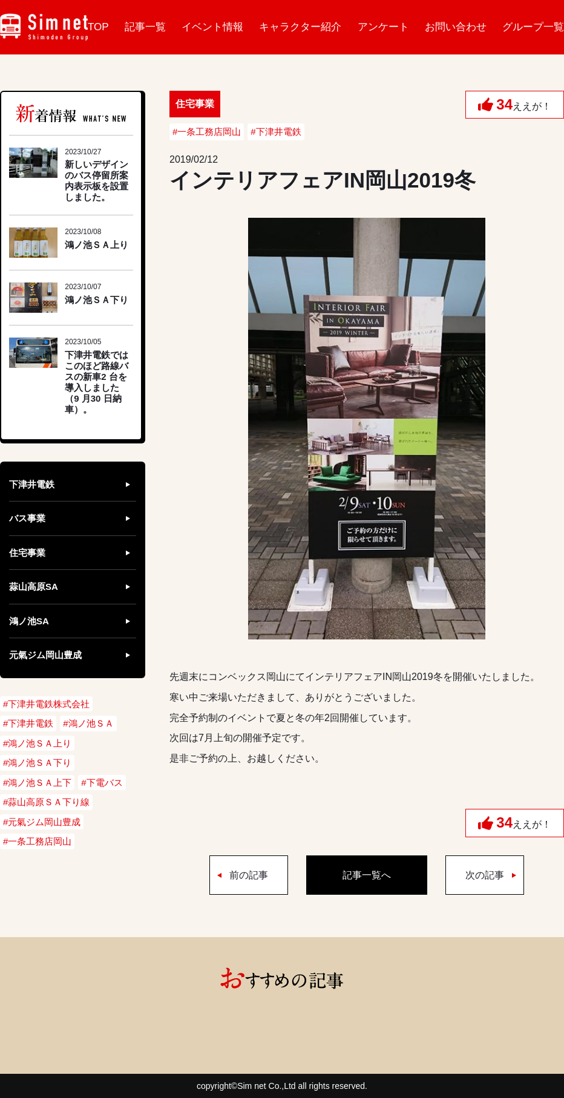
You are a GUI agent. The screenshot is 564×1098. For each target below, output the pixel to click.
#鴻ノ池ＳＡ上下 (37, 782)
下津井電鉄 (31, 484)
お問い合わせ (456, 27)
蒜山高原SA (33, 586)
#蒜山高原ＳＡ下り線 (46, 802)
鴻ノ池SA (29, 621)
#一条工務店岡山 (206, 131)
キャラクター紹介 (300, 27)
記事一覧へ (367, 875)
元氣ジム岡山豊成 (45, 655)
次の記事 (484, 875)
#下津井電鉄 (276, 131)
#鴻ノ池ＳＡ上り (37, 743)
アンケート (383, 27)
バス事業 (27, 518)
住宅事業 (27, 552)
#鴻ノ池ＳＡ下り (37, 762)
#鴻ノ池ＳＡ (88, 723)
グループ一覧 (533, 27)
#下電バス (101, 782)
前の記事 (248, 875)
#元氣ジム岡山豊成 (41, 822)
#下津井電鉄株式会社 (46, 704)
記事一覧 (145, 27)
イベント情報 (212, 27)
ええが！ (523, 104)
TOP (98, 27)
